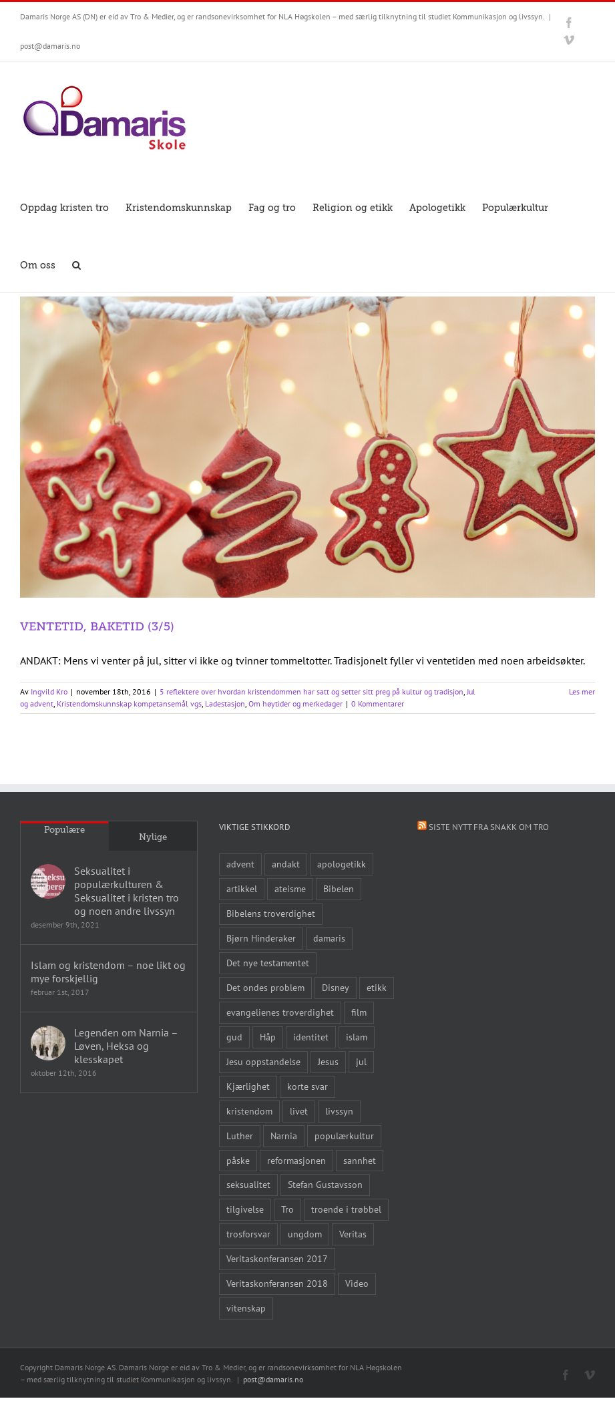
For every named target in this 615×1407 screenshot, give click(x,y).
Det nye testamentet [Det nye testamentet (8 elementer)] (267, 962)
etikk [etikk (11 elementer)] (377, 987)
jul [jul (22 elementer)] (361, 1061)
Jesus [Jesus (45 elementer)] (328, 1061)
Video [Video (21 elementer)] (357, 1283)
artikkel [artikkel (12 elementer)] (241, 888)
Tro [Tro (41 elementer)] (287, 1209)
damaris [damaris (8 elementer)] (329, 938)
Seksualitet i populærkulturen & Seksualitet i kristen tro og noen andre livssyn (126, 891)
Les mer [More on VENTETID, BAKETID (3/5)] (582, 691)
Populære (64, 830)
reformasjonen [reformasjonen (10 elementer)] (296, 1160)
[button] (76, 263)
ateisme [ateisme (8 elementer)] (290, 888)
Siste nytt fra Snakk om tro (489, 827)
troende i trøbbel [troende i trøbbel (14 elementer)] (346, 1209)
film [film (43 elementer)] (359, 1012)
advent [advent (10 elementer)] (240, 863)
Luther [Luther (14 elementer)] (239, 1135)
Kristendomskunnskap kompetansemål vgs (129, 703)
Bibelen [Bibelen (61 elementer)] (338, 888)
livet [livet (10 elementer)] (299, 1110)
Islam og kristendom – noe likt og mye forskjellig (108, 971)
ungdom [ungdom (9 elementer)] (305, 1233)
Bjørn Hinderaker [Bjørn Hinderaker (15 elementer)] (261, 938)
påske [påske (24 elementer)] (238, 1160)
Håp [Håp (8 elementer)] (268, 1036)
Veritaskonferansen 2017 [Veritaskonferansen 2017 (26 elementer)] (277, 1258)
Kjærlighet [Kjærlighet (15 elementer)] (248, 1086)
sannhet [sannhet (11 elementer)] (359, 1160)
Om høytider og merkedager (295, 703)
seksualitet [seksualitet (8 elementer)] (248, 1184)
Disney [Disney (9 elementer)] (335, 987)
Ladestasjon (225, 703)
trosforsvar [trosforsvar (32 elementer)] (248, 1233)
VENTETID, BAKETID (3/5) (97, 626)
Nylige (153, 837)
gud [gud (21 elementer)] (234, 1036)
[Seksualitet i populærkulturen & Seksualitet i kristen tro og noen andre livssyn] (48, 881)
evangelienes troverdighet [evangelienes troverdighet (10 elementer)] (280, 1012)
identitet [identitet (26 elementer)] (311, 1036)
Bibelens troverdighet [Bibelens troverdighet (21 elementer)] (270, 913)
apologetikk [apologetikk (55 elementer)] (341, 863)
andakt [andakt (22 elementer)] (286, 863)
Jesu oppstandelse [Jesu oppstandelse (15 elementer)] (263, 1061)
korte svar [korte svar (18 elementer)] (307, 1086)
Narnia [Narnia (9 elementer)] (283, 1135)
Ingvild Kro (49, 691)
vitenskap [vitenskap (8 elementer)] (246, 1307)
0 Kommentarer (377, 703)
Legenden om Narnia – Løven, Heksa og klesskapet (126, 1046)
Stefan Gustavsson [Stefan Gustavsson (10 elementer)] (325, 1184)
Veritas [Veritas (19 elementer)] (353, 1233)
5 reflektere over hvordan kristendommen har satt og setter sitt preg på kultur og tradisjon (311, 691)
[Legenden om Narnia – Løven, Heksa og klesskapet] (48, 1043)
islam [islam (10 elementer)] (356, 1036)
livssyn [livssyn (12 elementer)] (339, 1110)
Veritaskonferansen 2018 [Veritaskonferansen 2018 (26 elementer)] (277, 1283)
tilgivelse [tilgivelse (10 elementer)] (245, 1209)
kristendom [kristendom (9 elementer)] (249, 1110)
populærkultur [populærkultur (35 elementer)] (344, 1135)
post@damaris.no (50, 46)
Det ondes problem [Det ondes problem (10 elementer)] (265, 987)
